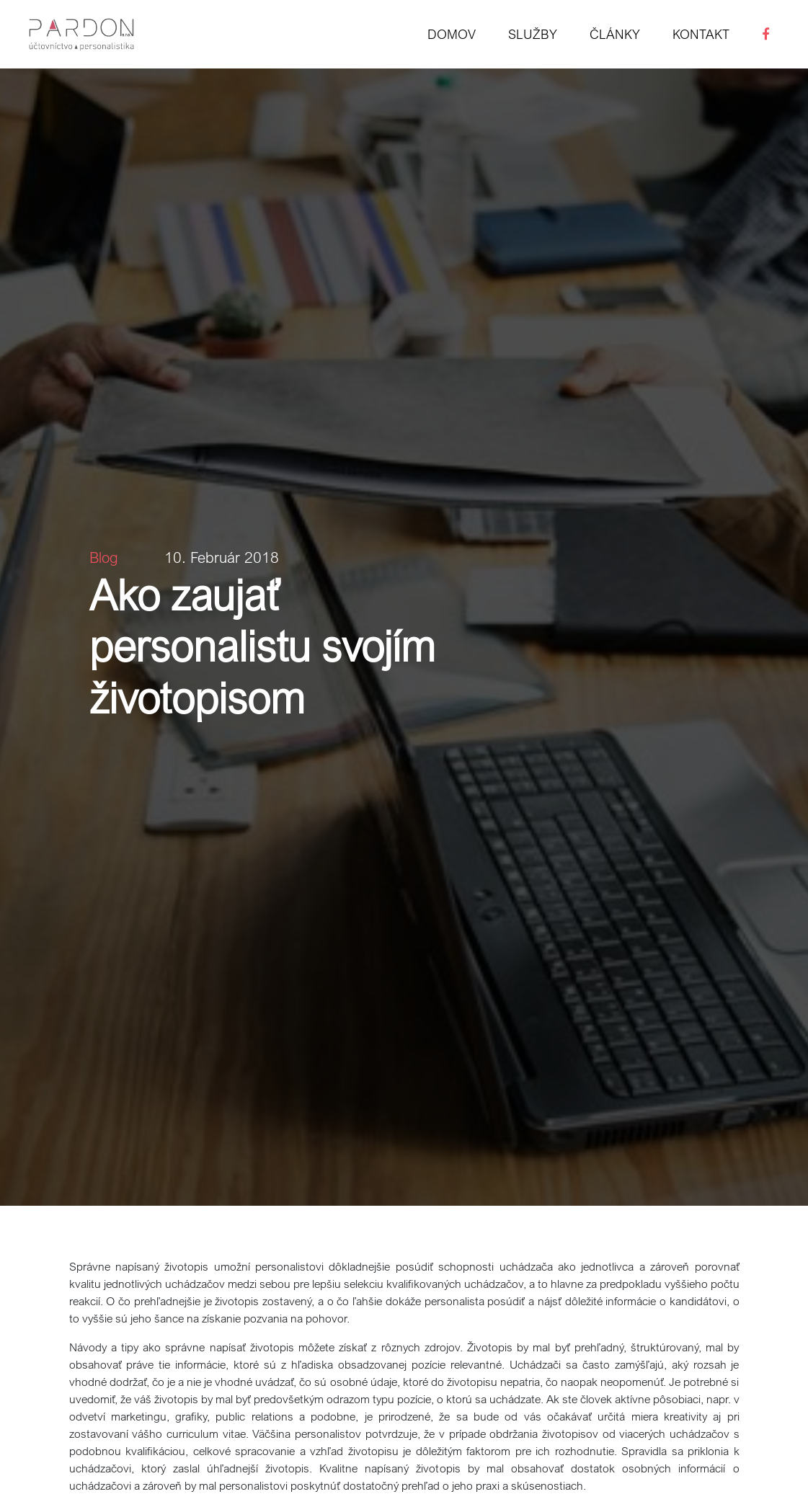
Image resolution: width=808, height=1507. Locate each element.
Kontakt (700, 34)
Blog (103, 557)
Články (615, 34)
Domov (451, 34)
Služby (532, 34)
